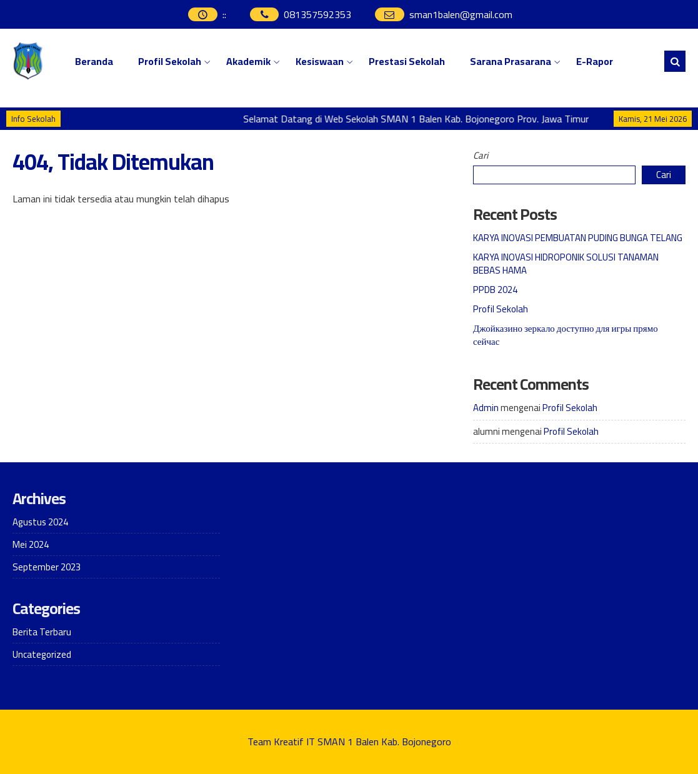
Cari (480, 155)
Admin (486, 408)
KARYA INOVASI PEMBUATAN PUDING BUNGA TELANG (577, 238)
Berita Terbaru (41, 632)
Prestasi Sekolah (407, 61)
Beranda (94, 61)
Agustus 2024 (40, 522)
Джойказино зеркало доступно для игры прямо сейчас (565, 334)
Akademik (248, 61)
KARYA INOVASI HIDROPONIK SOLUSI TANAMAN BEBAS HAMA (566, 263)
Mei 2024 (30, 544)
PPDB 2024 (495, 289)
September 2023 (46, 567)
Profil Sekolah (169, 61)
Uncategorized (41, 654)
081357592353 (317, 14)
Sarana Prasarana (510, 61)
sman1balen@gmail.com (460, 14)
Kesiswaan (320, 61)
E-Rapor (594, 61)
